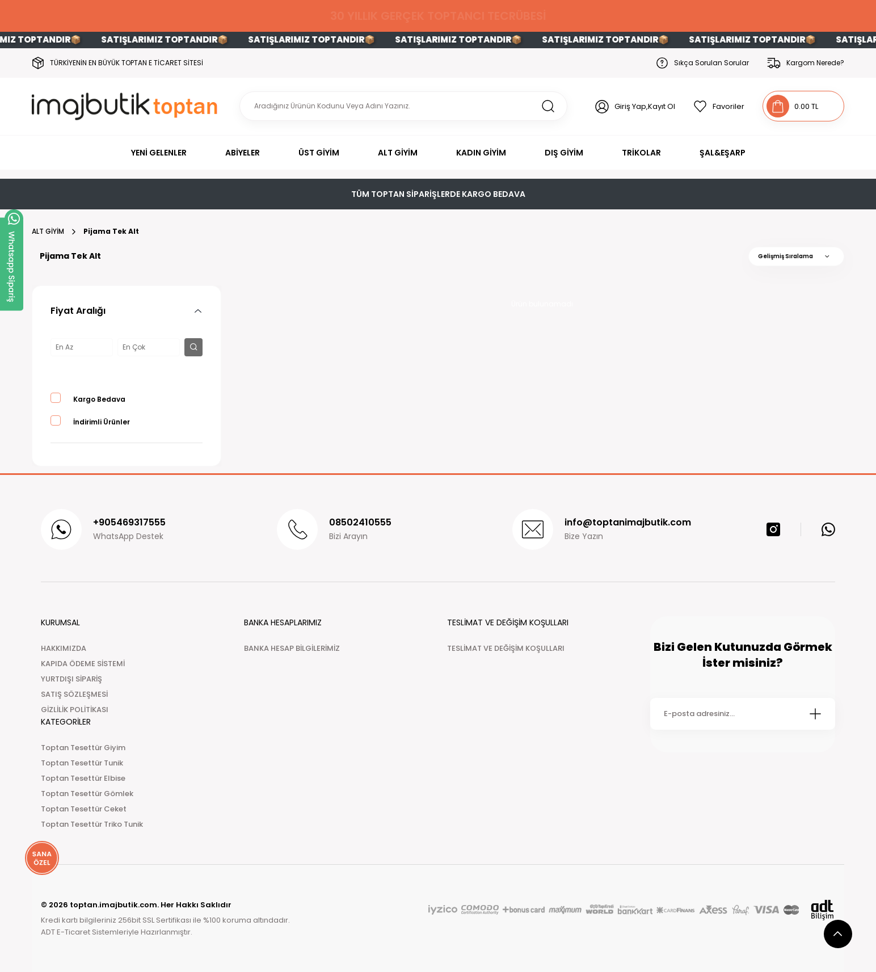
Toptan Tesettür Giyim (83, 747)
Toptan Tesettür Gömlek (87, 793)
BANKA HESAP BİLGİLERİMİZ (292, 648)
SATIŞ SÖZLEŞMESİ (74, 694)
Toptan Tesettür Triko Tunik (92, 824)
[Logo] (127, 106)
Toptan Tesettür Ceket (84, 808)
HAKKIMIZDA (63, 648)
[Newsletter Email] (742, 714)
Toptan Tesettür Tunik (82, 763)
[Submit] (815, 714)
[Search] (403, 106)
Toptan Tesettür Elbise (83, 778)
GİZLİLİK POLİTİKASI (74, 709)
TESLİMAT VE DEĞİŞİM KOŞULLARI (506, 648)
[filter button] (193, 347)
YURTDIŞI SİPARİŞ (71, 679)
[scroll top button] (838, 934)
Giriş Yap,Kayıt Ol (644, 106)
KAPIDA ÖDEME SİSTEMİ (83, 663)
